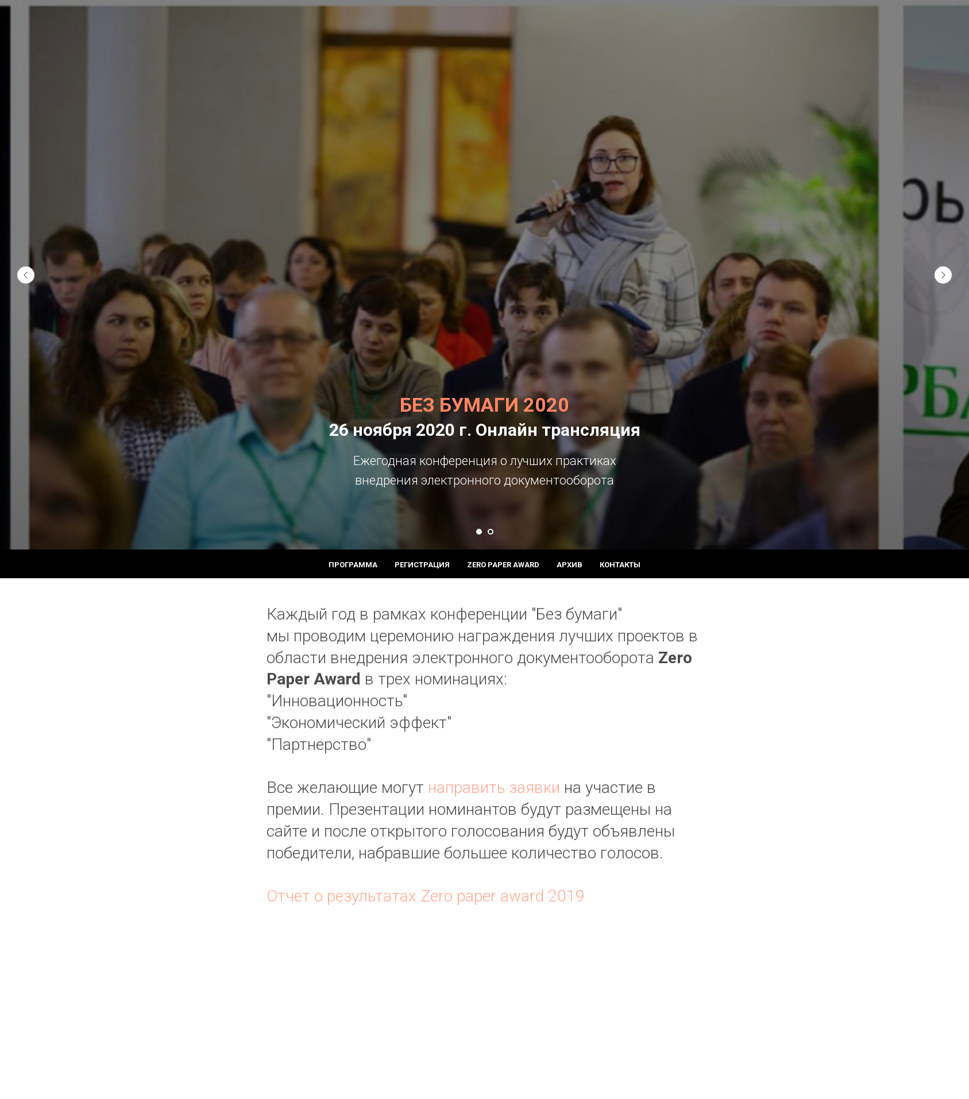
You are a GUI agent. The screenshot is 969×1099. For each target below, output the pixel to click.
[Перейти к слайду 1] (479, 532)
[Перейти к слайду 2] (490, 532)
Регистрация (422, 564)
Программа (353, 564)
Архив (569, 564)
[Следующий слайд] (943, 265)
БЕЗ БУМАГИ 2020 (484, 404)
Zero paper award (503, 564)
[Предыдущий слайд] (25, 265)
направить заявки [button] (492, 787)
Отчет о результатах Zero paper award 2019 (426, 896)
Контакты (620, 564)
